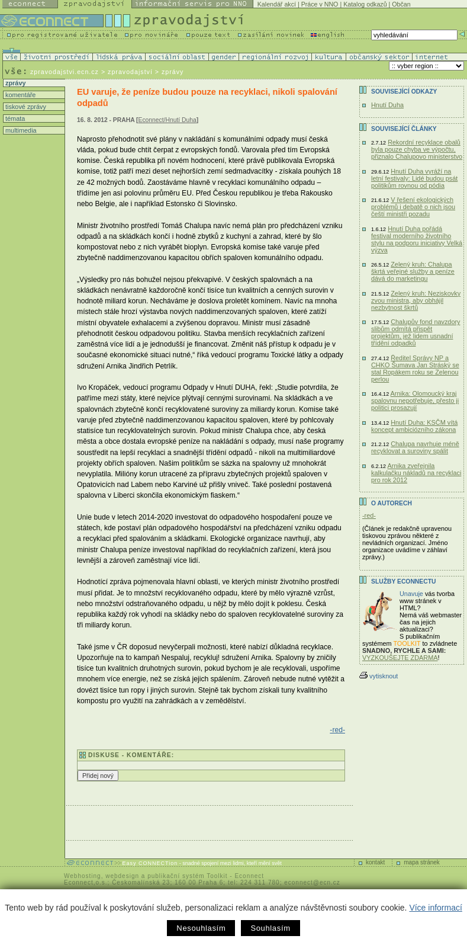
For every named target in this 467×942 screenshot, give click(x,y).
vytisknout (378, 676)
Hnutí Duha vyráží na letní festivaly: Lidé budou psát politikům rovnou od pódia (414, 178)
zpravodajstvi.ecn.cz (64, 71)
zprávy (14, 82)
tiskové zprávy (25, 106)
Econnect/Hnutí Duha (168, 120)
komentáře (20, 94)
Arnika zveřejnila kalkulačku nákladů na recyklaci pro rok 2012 (416, 472)
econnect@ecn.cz (312, 882)
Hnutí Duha (387, 104)
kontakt (375, 862)
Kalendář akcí (276, 4)
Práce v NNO (320, 4)
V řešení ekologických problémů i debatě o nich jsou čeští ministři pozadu (413, 206)
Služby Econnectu (403, 581)
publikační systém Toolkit (187, 876)
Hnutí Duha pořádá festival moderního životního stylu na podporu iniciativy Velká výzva (416, 239)
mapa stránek (422, 862)
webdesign (122, 876)
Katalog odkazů (365, 4)
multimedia (20, 130)
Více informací (435, 907)
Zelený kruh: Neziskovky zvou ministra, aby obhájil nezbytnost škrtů (415, 300)
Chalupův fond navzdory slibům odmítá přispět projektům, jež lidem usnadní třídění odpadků (415, 332)
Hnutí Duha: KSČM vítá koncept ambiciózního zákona (414, 426)
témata (14, 118)
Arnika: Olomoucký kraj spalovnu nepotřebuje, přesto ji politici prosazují (415, 400)
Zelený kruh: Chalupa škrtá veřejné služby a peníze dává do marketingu (413, 271)
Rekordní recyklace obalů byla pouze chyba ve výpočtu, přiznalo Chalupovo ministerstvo (416, 149)
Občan (401, 4)
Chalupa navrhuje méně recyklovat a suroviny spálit (415, 447)
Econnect (249, 876)
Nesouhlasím (201, 928)
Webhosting (82, 876)
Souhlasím (270, 928)
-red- (337, 730)
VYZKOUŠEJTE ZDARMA (400, 657)
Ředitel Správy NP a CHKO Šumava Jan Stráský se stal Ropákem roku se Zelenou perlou (415, 368)
